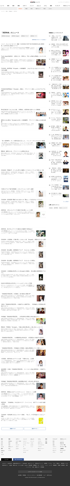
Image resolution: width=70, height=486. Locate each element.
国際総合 (3, 450)
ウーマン (42, 465)
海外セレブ (38, 8)
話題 (46, 442)
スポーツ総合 (18, 441)
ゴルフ (17, 446)
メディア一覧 (62, 444)
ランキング (57, 5)
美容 (67, 465)
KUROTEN (10, 463)
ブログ (54, 463)
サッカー (17, 444)
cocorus (26, 465)
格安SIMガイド (5, 465)
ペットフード (28, 467)
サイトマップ (62, 450)
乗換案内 (55, 465)
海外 (13, 5)
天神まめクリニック (39, 463)
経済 (2, 442)
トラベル (39, 446)
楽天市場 (56, 207)
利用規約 (24, 475)
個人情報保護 (39, 475)
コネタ (32, 442)
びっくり (32, 441)
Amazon (50, 207)
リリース (62, 441)
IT (23, 446)
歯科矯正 (63, 465)
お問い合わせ (49, 475)
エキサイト (67, 2)
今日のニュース (66, 5)
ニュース (2, 5)
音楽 (31, 8)
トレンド (32, 5)
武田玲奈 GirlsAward (6, 35)
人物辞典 (61, 448)
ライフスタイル (41, 444)
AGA (33, 467)
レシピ (46, 465)
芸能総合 (20, 8)
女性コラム (40, 442)
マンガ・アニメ (26, 442)
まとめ (50, 8)
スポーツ (25, 5)
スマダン (39, 441)
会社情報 (20, 475)
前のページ (12, 428)
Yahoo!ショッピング (63, 207)
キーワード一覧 (63, 446)
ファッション (25, 450)
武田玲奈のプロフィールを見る (39, 39)
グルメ (24, 448)
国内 (8, 5)
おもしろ (39, 5)
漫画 (51, 5)
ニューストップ (61, 2)
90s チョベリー (41, 448)
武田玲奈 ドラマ (34, 35)
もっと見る (66, 201)
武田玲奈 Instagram (15, 35)
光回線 (10, 465)
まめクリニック (31, 463)
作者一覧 (61, 442)
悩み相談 (30, 465)
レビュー (25, 441)
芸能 (19, 5)
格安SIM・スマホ (64, 463)
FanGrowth (25, 463)
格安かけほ (15, 465)
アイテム (50, 463)
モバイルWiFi (20, 465)
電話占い (58, 463)
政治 (2, 444)
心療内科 (45, 463)
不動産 (59, 465)
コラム (45, 5)
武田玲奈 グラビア (24, 35)
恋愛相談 (35, 465)
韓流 (44, 8)
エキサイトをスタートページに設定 (35, 471)
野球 (17, 442)
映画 (26, 8)
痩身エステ (37, 467)
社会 (2, 441)
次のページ (35, 428)
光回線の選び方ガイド (17, 463)
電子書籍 (42, 467)
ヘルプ (61, 452)
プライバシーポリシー (31, 475)
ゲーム (24, 444)
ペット (32, 446)
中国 (2, 452)
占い (38, 465)
